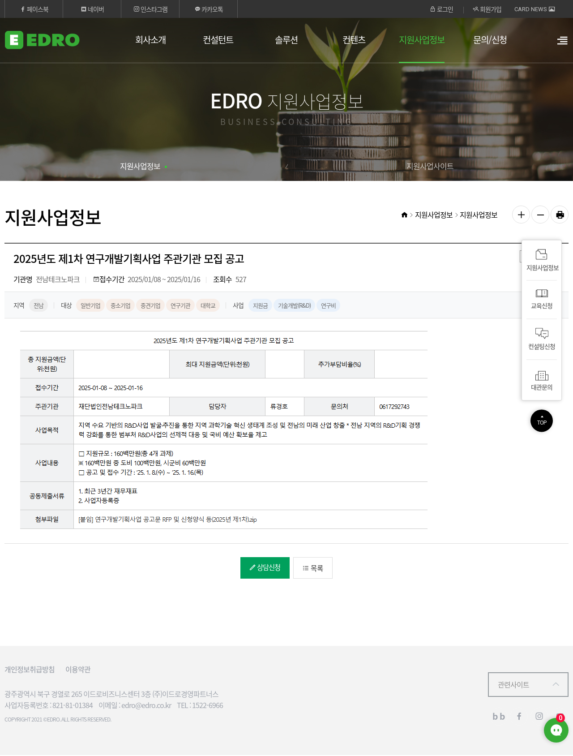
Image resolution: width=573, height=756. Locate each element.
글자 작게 (540, 214)
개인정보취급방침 (29, 670)
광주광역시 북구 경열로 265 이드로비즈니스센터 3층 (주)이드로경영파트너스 (111, 694)
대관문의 (541, 380)
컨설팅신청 (541, 339)
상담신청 (261, 567)
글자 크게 (521, 214)
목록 (314, 568)
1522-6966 (207, 705)
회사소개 (150, 39)
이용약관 (77, 670)
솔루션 (286, 39)
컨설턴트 (218, 39)
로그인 (441, 8)
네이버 (92, 8)
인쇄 (560, 214)
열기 (562, 45)
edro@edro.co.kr (146, 705)
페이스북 (34, 8)
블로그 (499, 717)
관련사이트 (513, 685)
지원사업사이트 (429, 166)
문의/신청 (490, 39)
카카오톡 (208, 8)
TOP (541, 423)
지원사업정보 (422, 39)
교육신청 (541, 300)
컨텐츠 (353, 39)
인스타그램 (150, 8)
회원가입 (487, 8)
